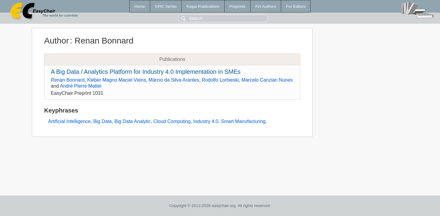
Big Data (102, 121)
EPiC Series (166, 6)
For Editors (295, 6)
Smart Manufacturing (243, 121)
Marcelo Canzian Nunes (267, 79)
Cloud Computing (172, 121)
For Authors (265, 6)
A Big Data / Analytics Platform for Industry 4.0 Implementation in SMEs (145, 71)
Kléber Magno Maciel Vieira (116, 79)
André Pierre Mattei (81, 85)
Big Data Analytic (132, 121)
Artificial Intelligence (69, 121)
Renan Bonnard (67, 79)
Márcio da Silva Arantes (174, 79)
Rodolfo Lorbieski (220, 79)
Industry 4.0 (205, 121)
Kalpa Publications (203, 6)
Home (140, 6)
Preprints (237, 6)
